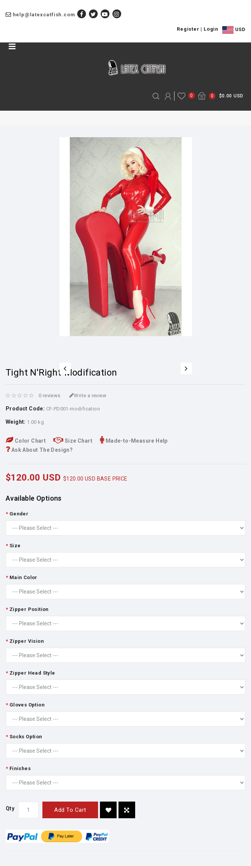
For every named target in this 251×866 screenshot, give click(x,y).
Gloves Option (27, 705)
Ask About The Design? (39, 450)
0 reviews (50, 395)
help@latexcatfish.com (44, 14)
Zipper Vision (26, 641)
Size (15, 545)
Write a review (87, 395)
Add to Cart (70, 809)
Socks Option (25, 736)
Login (211, 29)
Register (188, 29)
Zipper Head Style (32, 673)
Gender (18, 514)
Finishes (20, 768)
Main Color (23, 577)
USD (233, 30)
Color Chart (26, 441)
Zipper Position (29, 609)
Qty (10, 808)
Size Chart (72, 441)
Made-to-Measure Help (134, 441)
